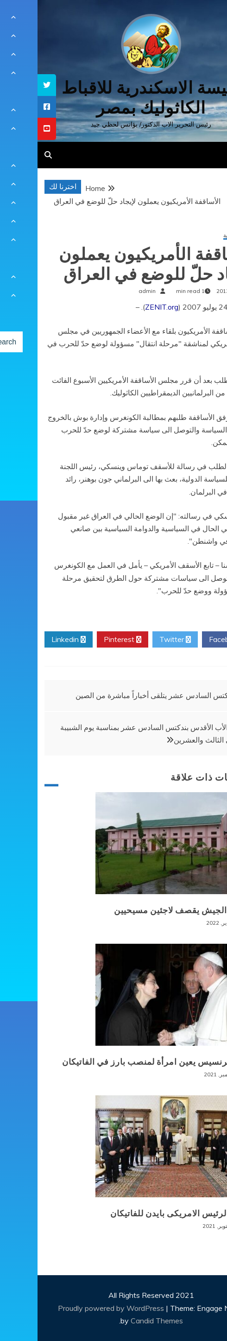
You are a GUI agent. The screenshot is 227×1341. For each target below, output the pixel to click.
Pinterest (85, 640)
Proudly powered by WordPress (74, 1308)
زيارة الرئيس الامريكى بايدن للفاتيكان (143, 1213)
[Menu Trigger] (203, 19)
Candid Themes (119, 1320)
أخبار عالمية (199, 236)
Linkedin (31, 640)
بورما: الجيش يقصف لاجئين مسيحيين (144, 910)
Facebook (191, 640)
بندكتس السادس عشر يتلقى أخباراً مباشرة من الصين (118, 695)
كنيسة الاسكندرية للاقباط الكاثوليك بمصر (113, 98)
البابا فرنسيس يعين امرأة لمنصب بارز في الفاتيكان (119, 1061)
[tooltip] (9, 85)
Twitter (137, 640)
